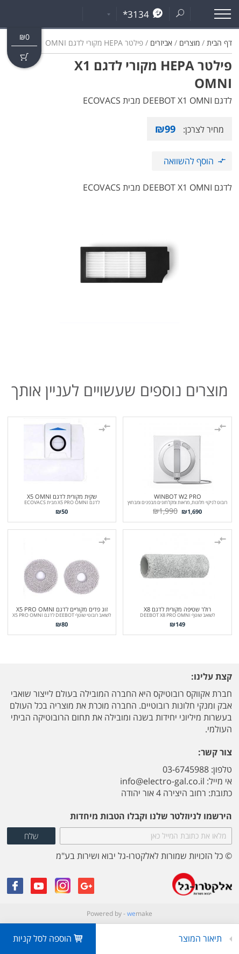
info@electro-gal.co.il (162, 781)
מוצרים (189, 43)
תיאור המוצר (201, 938)
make (139, 913)
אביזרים (161, 43)
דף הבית (219, 43)
